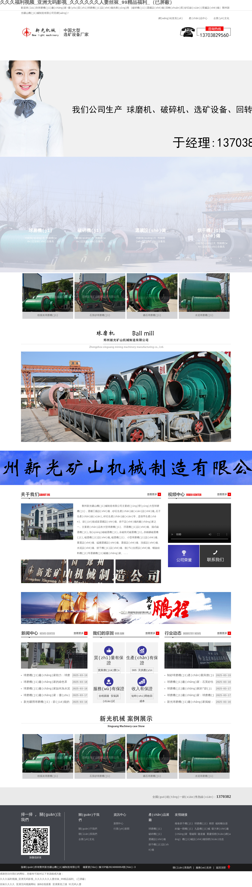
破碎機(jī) (155, 834)
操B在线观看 (44, 884)
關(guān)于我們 (60, 47)
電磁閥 (192, 834)
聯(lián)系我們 (191, 47)
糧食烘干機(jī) (184, 823)
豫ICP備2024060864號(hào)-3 (117, 867)
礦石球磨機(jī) (152, 315)
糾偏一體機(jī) (184, 828)
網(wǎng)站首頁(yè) (170, 18)
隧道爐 (201, 834)
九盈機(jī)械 (202, 828)
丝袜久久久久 (7, 884)
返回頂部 (223, 867)
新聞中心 (112, 47)
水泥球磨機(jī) (204, 315)
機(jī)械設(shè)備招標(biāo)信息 (203, 839)
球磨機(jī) (155, 828)
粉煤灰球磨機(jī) (47, 315)
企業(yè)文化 (221, 18)
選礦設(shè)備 (157, 839)
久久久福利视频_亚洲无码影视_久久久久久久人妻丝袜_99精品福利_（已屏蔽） (43, 879)
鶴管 (211, 823)
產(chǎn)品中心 (198, 18)
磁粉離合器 (221, 823)
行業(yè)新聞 (121, 828)
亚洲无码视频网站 (26, 884)
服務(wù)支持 (165, 47)
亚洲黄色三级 (59, 884)
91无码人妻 (75, 884)
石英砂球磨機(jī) (100, 315)
